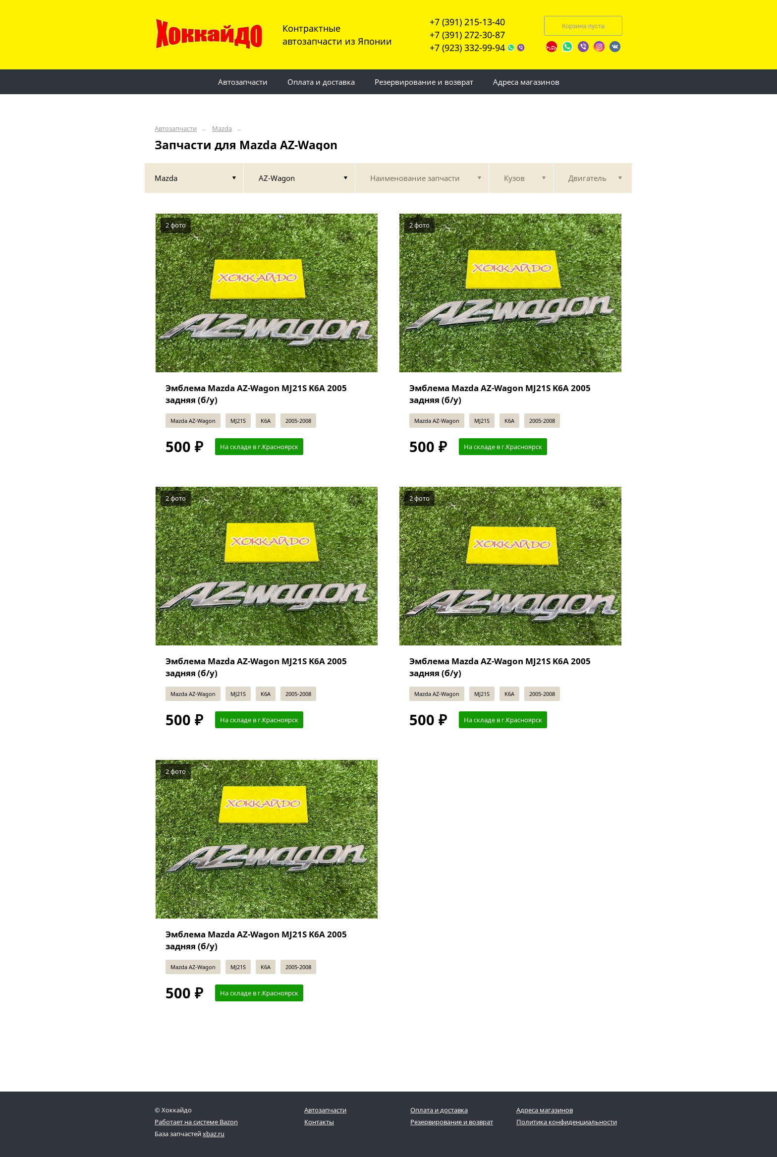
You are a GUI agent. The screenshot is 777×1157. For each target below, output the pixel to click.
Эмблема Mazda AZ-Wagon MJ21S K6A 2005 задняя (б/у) (256, 393)
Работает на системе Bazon (196, 1121)
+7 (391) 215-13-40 (467, 22)
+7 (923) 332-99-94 (467, 48)
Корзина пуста (583, 26)
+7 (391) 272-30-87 (467, 35)
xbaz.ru (213, 1133)
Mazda (222, 128)
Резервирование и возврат (451, 1121)
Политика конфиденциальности (566, 1121)
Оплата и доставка (439, 1109)
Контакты (319, 1121)
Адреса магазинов (544, 1109)
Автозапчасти (176, 128)
